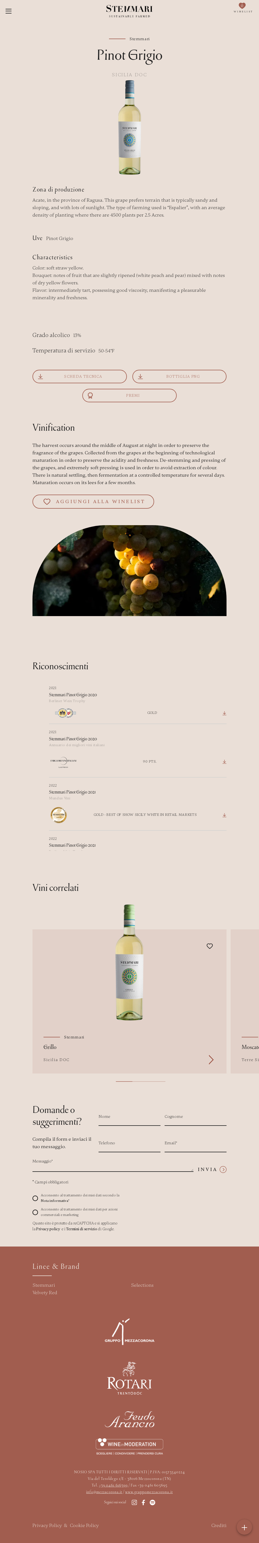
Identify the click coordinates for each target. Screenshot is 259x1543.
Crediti (219, 1525)
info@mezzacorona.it (104, 1492)
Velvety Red (44, 1293)
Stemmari (43, 1285)
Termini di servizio (81, 1229)
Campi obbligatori (50, 1182)
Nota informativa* (55, 1201)
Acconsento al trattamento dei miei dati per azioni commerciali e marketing (79, 1212)
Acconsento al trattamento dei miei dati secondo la (80, 1198)
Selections (142, 1285)
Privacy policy (48, 1229)
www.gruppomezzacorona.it (149, 1492)
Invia (212, 1169)
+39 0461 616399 (113, 1485)
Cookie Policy (84, 1525)
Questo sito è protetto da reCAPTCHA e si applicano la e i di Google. (75, 1226)
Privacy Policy (47, 1525)
